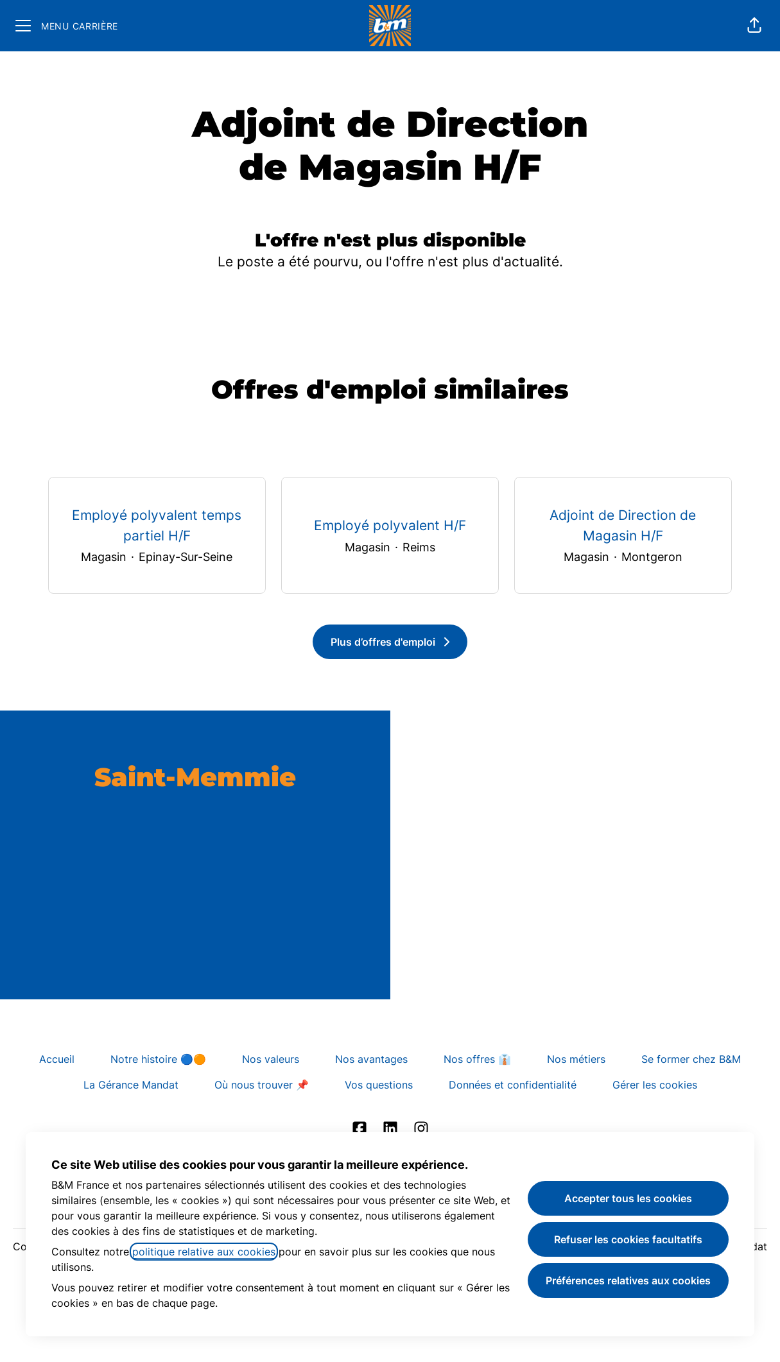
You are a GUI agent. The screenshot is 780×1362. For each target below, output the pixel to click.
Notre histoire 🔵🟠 (158, 1059)
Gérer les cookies (654, 1084)
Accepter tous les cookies (628, 1198)
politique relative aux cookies (203, 1251)
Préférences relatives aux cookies (628, 1280)
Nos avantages (371, 1059)
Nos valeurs (270, 1059)
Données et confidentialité (512, 1084)
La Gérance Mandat (130, 1084)
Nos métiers (576, 1059)
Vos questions (379, 1084)
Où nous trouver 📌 (261, 1084)
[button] (754, 26)
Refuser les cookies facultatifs (628, 1239)
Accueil (56, 1059)
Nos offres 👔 (477, 1059)
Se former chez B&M (691, 1059)
